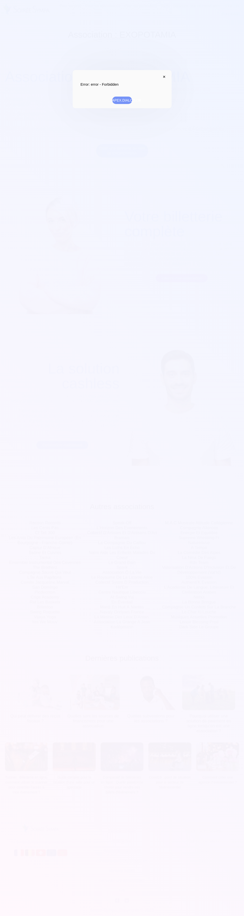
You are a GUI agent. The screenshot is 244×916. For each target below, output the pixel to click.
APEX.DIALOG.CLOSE (163, 77)
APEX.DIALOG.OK (122, 100)
